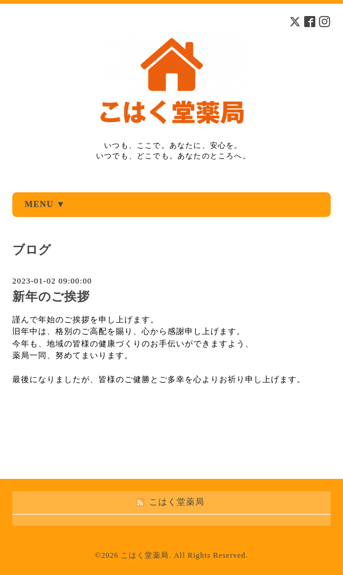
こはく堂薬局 (145, 555)
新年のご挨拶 (51, 296)
